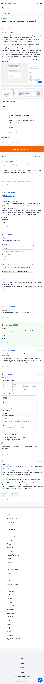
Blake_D (6, 461)
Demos (9, 580)
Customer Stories (12, 584)
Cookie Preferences (22, 681)
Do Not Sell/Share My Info (22, 677)
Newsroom (10, 635)
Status (9, 631)
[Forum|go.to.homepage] (10, 3)
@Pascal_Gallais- (8, 310)
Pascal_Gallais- (8, 234)
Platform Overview (13, 518)
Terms (22, 672)
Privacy (22, 667)
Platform (10, 515)
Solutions (10, 540)
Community (11, 606)
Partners (9, 595)
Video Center (11, 577)
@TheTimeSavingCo (8, 196)
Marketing (10, 548)
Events (9, 573)
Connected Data (12, 537)
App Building (11, 529)
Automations (6, 13)
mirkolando (7, 29)
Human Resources (13, 555)
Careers (9, 624)
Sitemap (22, 663)
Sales (9, 559)
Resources (10, 591)
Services (9, 599)
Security (22, 654)
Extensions (10, 526)
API (22, 658)
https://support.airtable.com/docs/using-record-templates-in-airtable (21, 167)
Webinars (10, 588)
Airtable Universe (12, 613)
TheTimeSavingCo (9, 161)
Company (10, 617)
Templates (10, 610)
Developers (10, 602)
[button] (2, 4)
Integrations (11, 522)
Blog (8, 628)
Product (9, 544)
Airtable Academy (12, 569)
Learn (9, 566)
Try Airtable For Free (13, 639)
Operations (10, 551)
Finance (9, 562)
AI (7, 533)
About (9, 620)
